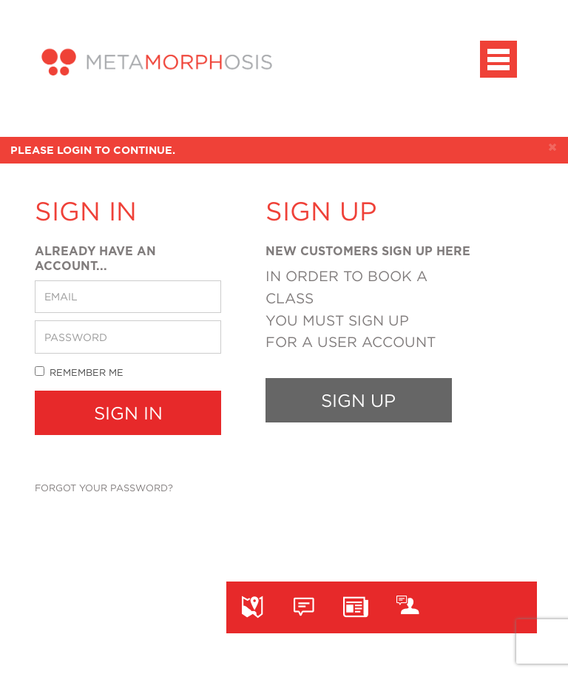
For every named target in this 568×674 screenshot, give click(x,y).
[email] (128, 296)
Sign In (128, 412)
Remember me (79, 371)
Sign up (358, 400)
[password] (128, 336)
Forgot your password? (104, 487)
